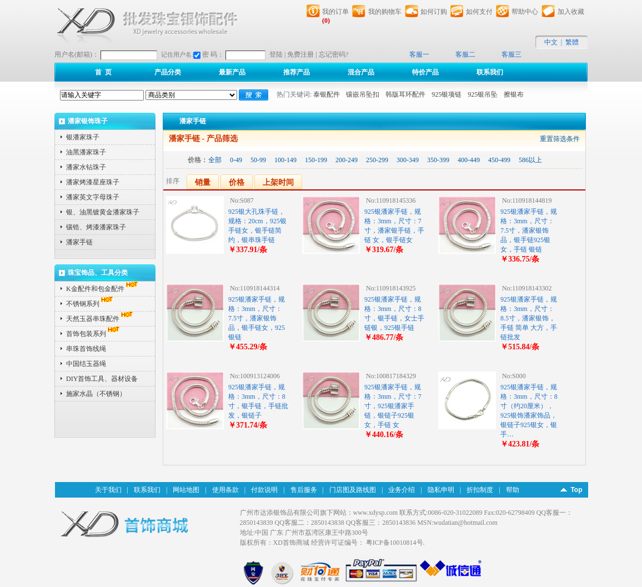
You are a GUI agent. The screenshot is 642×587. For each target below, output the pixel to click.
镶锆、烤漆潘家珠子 (96, 227)
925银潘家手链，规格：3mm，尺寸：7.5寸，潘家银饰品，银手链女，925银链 (256, 318)
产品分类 (167, 72)
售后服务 (303, 490)
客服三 (511, 54)
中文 (551, 42)
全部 (215, 160)
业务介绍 (401, 490)
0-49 (236, 160)
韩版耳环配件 (405, 94)
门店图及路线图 (352, 490)
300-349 (408, 160)
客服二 (465, 54)
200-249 (346, 160)
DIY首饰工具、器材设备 (102, 379)
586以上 (530, 160)
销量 (202, 182)
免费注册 (300, 54)
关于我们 (108, 490)
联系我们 (490, 72)
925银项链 (447, 94)
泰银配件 (326, 94)
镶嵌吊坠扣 (362, 94)
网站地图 (186, 490)
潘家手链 (79, 242)
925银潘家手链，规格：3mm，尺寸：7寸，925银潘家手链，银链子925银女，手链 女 (393, 406)
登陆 (276, 54)
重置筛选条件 (560, 139)
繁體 (572, 42)
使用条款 (225, 490)
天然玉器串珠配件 (100, 319)
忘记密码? (333, 54)
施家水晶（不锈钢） (96, 394)
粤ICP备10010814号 (394, 542)
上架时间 (278, 182)
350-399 (438, 160)
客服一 (419, 54)
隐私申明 (441, 490)
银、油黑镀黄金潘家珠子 (102, 212)
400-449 (469, 160)
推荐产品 (296, 72)
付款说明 (264, 490)
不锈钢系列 (90, 304)
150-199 (316, 160)
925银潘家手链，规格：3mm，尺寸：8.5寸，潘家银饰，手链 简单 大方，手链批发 (528, 318)
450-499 (499, 160)
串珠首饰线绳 (86, 349)
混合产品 (361, 72)
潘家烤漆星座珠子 (92, 182)
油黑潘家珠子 (86, 152)
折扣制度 (480, 490)
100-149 (285, 160)
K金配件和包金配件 (103, 289)
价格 (236, 182)
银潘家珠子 (82, 137)
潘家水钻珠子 (86, 167)
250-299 (377, 160)
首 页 (103, 72)
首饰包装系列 (94, 334)
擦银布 (514, 94)
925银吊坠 (483, 94)
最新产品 (232, 72)
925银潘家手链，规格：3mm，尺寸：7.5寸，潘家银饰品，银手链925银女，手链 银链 (528, 230)
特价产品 (425, 72)
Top (576, 490)
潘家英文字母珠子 (92, 197)
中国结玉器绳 (86, 364)
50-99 (258, 160)
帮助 (512, 490)
